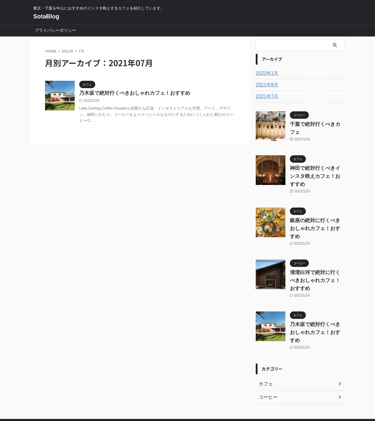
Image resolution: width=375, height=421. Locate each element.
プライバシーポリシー (55, 30)
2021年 (67, 51)
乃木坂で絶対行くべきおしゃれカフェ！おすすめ (131, 93)
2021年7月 (266, 96)
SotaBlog (46, 16)
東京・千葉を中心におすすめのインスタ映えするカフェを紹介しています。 (187, 393)
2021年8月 (266, 85)
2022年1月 (266, 73)
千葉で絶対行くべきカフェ (315, 124)
